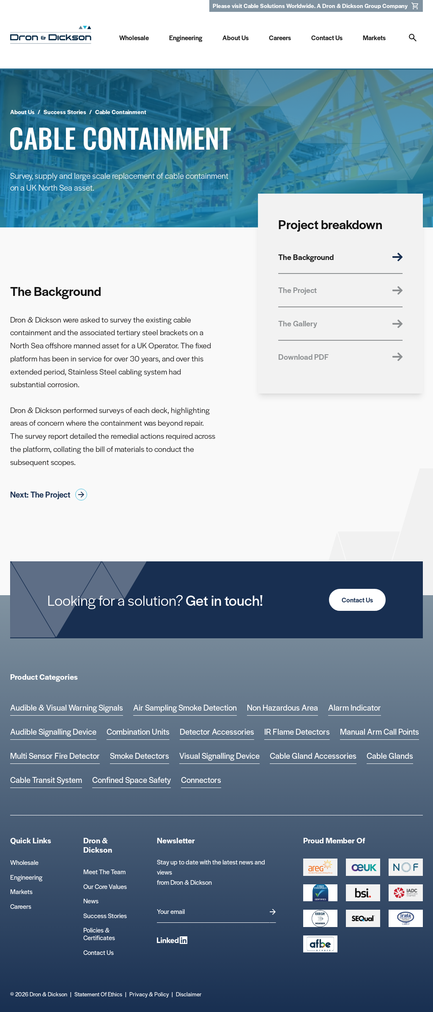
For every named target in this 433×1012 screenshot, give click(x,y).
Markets (21, 891)
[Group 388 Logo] (363, 867)
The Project (340, 289)
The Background (340, 257)
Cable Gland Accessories (313, 755)
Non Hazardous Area (282, 707)
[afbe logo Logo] (320, 943)
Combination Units (138, 731)
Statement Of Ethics (98, 994)
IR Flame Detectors (297, 731)
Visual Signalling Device (219, 755)
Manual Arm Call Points (379, 731)
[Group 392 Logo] (406, 892)
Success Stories (105, 915)
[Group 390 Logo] (363, 918)
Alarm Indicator (354, 707)
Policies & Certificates (99, 933)
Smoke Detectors (139, 755)
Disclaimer (189, 994)
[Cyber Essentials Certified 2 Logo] (320, 892)
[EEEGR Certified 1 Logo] (320, 918)
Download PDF (340, 356)
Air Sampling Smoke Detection (185, 707)
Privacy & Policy (149, 994)
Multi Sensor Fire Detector (55, 755)
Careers (20, 906)
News (91, 900)
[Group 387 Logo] (320, 867)
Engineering (26, 877)
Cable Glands (390, 755)
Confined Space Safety (131, 779)
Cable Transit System (46, 779)
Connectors (201, 779)
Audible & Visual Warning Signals (66, 707)
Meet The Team (104, 871)
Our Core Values (105, 886)
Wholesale (24, 862)
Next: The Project (48, 495)
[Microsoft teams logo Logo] (406, 918)
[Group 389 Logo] (363, 892)
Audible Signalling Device (53, 731)
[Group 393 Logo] (406, 867)
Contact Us (357, 599)
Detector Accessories (217, 731)
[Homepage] (50, 36)
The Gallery (340, 323)
